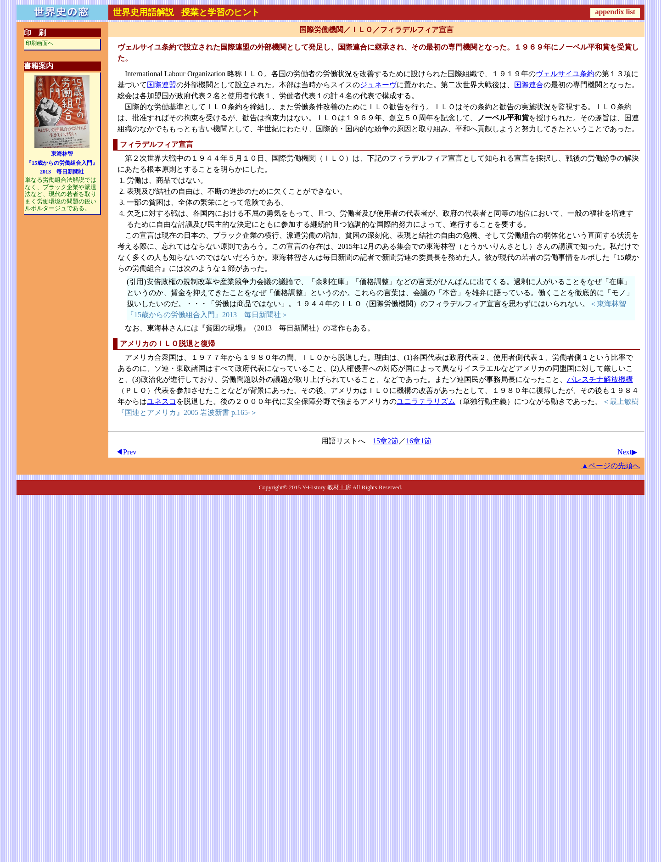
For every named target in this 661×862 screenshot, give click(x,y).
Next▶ (627, 452)
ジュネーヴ (378, 85)
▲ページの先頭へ (610, 466)
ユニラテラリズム (426, 401)
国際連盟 (161, 85)
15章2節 (385, 441)
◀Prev (126, 452)
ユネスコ (161, 401)
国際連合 (528, 85)
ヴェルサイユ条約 (565, 74)
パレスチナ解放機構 (600, 379)
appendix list (615, 12)
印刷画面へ (39, 43)
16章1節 (418, 441)
